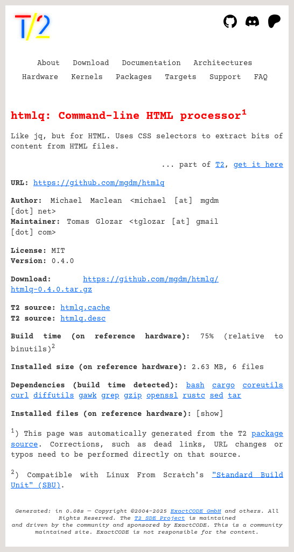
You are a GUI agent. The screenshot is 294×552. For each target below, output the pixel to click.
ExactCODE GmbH (196, 511)
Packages (134, 77)
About (48, 63)
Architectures (223, 63)
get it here (258, 165)
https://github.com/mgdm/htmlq (98, 183)
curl (20, 396)
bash (195, 385)
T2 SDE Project (160, 518)
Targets (181, 77)
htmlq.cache (85, 308)
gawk (88, 396)
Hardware (40, 77)
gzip (133, 396)
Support (225, 77)
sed (216, 396)
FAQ (261, 77)
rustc (194, 396)
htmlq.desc (83, 319)
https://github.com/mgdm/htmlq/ (151, 279)
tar (234, 396)
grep (110, 396)
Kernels (87, 77)
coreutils (262, 385)
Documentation (151, 63)
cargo (223, 385)
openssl (162, 396)
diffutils (53, 396)
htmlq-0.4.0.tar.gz (51, 290)
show (210, 414)
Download (91, 63)
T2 (220, 165)
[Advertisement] (251, 248)
